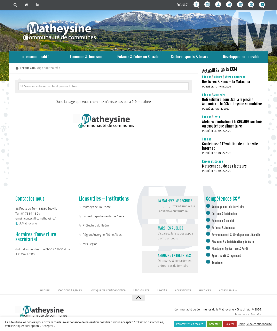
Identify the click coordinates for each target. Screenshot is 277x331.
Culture (217, 78)
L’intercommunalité (34, 57)
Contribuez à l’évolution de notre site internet (230, 147)
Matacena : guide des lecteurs (224, 167)
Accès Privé (225, 291)
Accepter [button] (214, 323)
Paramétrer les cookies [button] (189, 323)
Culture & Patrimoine (224, 215)
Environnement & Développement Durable (236, 236)
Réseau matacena (234, 78)
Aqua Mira (219, 96)
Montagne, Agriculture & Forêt (230, 250)
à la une (206, 78)
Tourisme (217, 263)
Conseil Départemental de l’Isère (103, 217)
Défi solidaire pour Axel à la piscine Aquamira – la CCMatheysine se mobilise (232, 102)
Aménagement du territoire (228, 208)
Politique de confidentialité (108, 291)
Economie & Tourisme (86, 57)
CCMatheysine (26, 224)
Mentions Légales (71, 291)
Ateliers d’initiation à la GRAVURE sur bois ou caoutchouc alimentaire (232, 125)
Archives (204, 291)
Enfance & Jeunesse (223, 229)
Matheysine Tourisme (97, 208)
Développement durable (241, 57)
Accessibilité (182, 291)
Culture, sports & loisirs (190, 57)
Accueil (46, 291)
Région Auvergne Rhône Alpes (102, 236)
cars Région (90, 245)
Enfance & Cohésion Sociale (138, 57)
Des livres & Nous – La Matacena (226, 82)
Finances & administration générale (233, 243)
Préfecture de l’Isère (96, 226)
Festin (217, 118)
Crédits (162, 291)
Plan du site (142, 291)
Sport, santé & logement (226, 257)
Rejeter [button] (229, 323)
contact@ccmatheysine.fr (40, 219)
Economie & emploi (223, 222)
